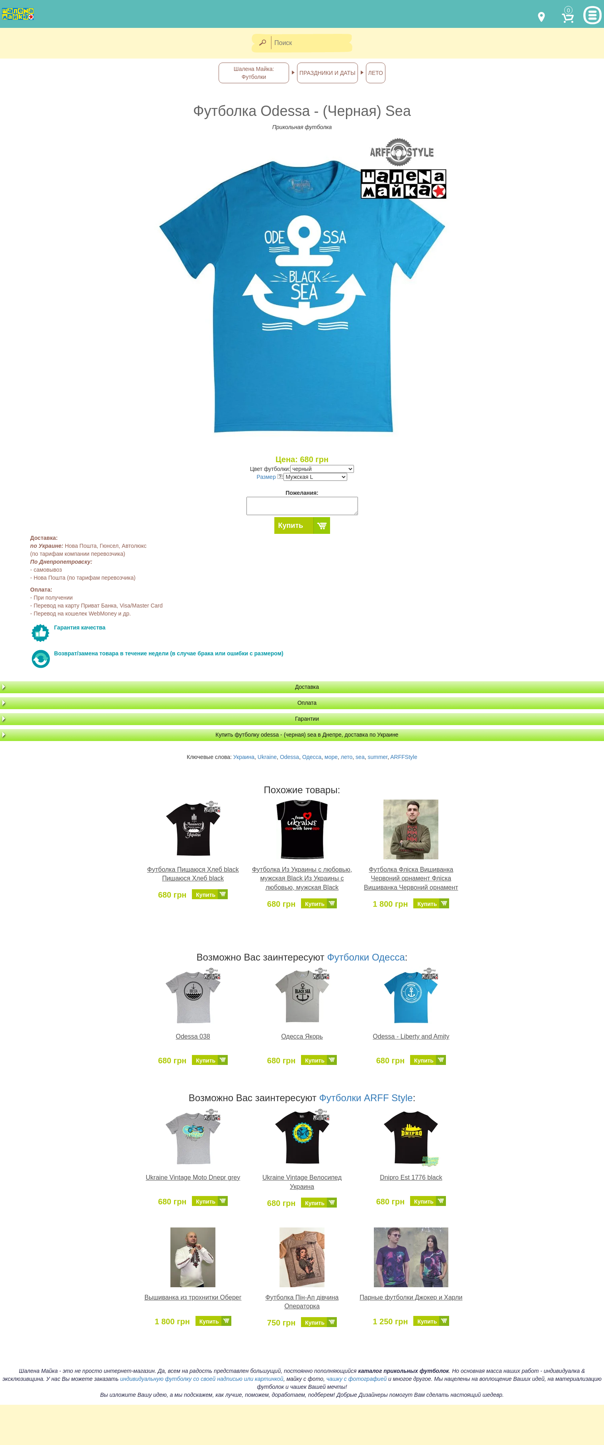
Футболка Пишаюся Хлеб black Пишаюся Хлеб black (193, 874)
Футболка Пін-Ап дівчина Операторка (302, 1302)
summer (377, 757)
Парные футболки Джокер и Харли (411, 1297)
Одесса (311, 757)
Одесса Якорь (302, 1036)
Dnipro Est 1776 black (411, 1177)
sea (360, 757)
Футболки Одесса (366, 957)
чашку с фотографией (356, 1379)
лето (347, 757)
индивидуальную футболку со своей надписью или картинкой (201, 1379)
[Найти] (262, 43)
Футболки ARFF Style (366, 1097)
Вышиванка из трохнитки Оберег (193, 1297)
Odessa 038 (193, 1036)
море (331, 757)
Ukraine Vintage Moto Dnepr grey (193, 1177)
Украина (243, 757)
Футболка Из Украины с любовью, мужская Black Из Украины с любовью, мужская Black (302, 878)
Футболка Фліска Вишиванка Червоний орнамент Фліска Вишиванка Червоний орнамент (411, 878)
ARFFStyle (403, 757)
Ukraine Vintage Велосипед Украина (302, 1182)
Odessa (289, 757)
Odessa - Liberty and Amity (411, 1036)
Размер (269, 477)
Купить (290, 525)
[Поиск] (314, 43)
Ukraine (267, 757)
